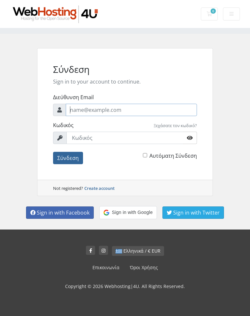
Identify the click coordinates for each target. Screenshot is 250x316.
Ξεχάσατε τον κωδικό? (175, 125)
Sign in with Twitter (193, 212)
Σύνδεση (68, 158)
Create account (99, 188)
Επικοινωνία (105, 267)
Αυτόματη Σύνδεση (173, 155)
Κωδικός (63, 125)
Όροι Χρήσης (144, 267)
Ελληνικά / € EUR (138, 251)
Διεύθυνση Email (73, 97)
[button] (128, 212)
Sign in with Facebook (60, 212)
